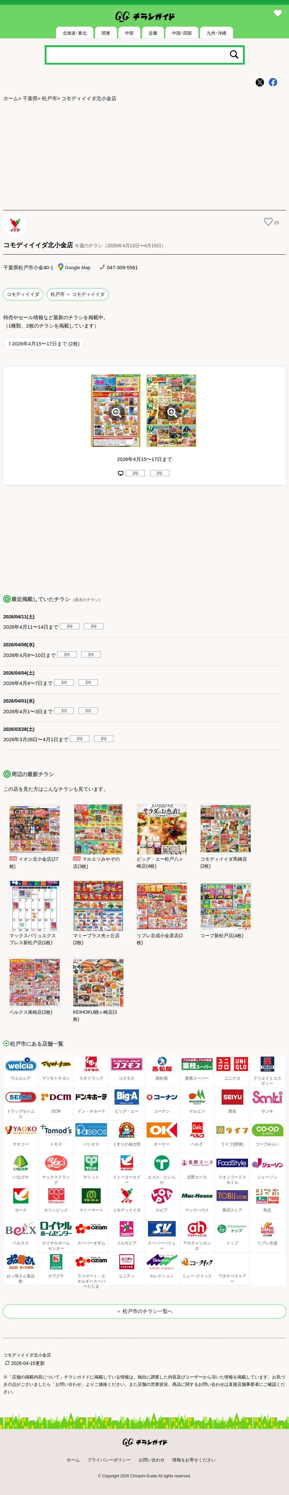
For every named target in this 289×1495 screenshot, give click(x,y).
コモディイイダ (23, 294)
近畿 (153, 33)
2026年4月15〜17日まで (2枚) (46, 343)
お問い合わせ (152, 1459)
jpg (135, 472)
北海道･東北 (75, 33)
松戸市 (49, 98)
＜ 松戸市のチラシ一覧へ (144, 1311)
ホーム (10, 98)
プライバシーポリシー (109, 1459)
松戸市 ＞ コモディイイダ (78, 294)
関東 (106, 33)
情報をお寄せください (194, 1459)
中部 (129, 33)
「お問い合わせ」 (68, 1384)
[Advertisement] (144, 156)
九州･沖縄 (216, 33)
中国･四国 (182, 33)
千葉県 (30, 98)
